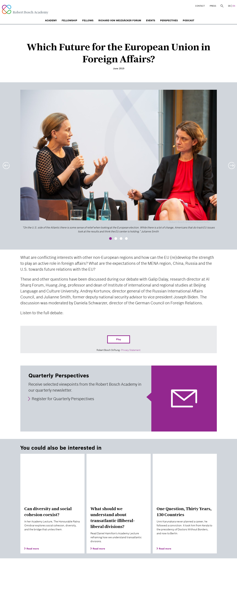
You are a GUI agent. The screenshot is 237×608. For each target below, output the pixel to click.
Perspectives (169, 20)
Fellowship (69, 20)
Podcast (188, 20)
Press (213, 6)
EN (234, 6)
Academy (51, 20)
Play (118, 339)
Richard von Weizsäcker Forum (119, 20)
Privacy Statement (130, 350)
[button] (6, 163)
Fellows (87, 20)
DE (229, 6)
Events (150, 20)
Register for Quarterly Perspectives (63, 398)
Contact (200, 6)
